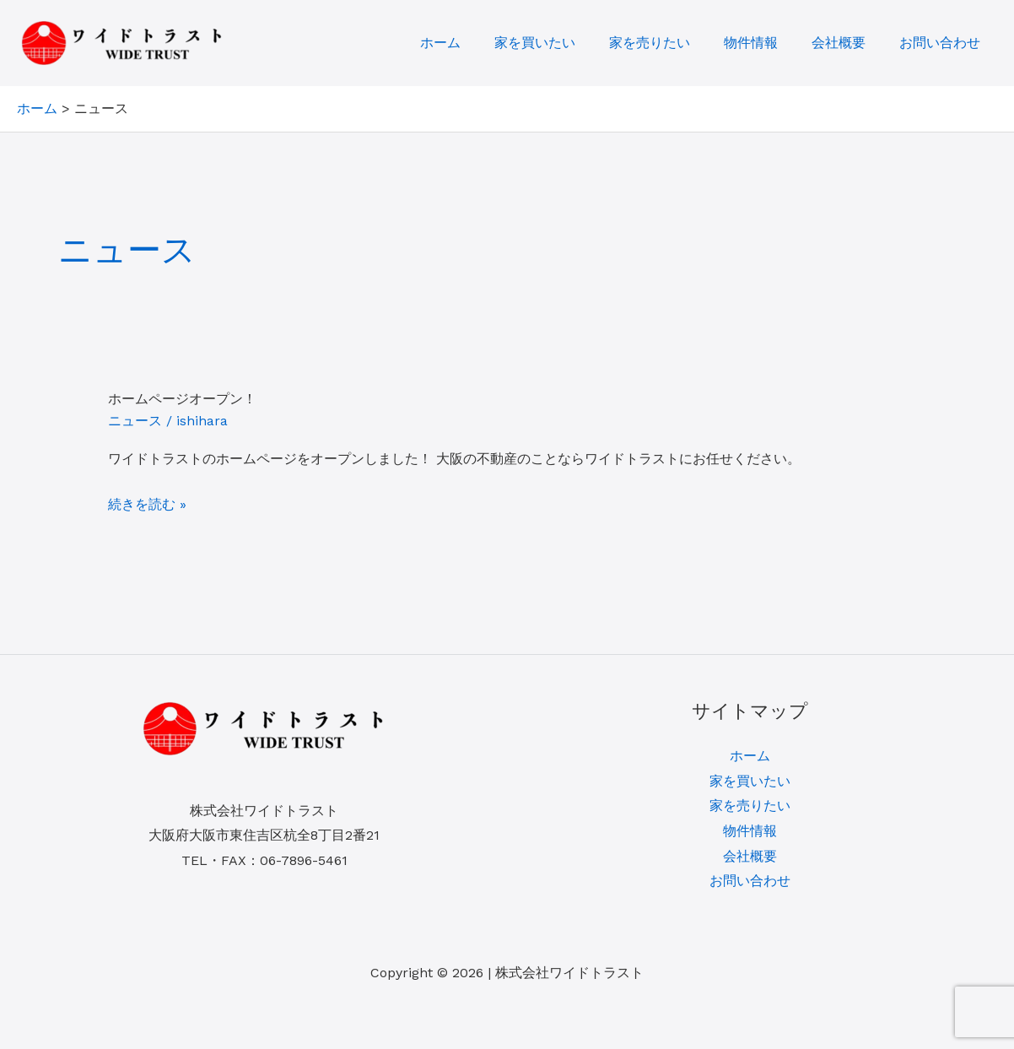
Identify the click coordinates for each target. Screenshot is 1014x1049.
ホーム (440, 43)
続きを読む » (147, 504)
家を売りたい (649, 43)
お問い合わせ (939, 43)
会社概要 (839, 43)
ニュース (135, 421)
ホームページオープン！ (182, 399)
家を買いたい (534, 43)
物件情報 (751, 43)
